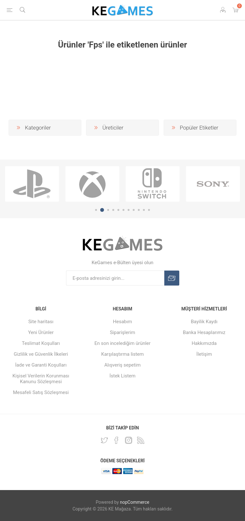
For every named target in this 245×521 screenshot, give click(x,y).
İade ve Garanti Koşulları (40, 365)
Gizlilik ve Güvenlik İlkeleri (41, 354)
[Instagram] (128, 440)
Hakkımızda (204, 343)
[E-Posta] (115, 278)
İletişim (204, 354)
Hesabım (122, 321)
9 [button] (139, 210)
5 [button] (118, 210)
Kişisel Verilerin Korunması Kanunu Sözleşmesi (40, 378)
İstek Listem (122, 376)
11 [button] (149, 210)
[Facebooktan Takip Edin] (116, 440)
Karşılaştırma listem (122, 354)
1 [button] (96, 210)
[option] (32, 184)
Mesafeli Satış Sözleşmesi (41, 392)
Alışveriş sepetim (122, 365)
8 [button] (134, 210)
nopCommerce (134, 502)
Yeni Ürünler (41, 332)
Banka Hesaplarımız (204, 332)
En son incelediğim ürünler (122, 343)
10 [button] (144, 210)
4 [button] (113, 210)
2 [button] (102, 210)
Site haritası (41, 321)
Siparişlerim (122, 332)
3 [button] (108, 210)
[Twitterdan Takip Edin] (104, 440)
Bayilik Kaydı (204, 321)
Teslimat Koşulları (41, 343)
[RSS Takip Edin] (141, 440)
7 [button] (129, 210)
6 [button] (123, 210)
